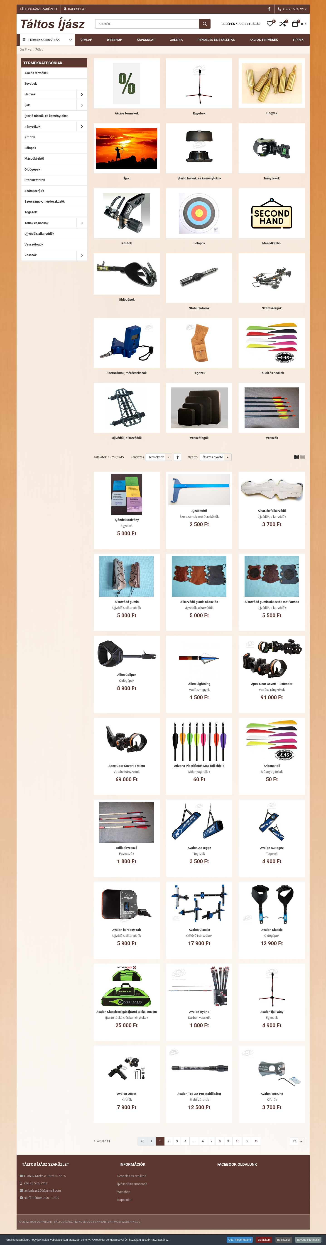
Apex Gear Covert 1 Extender (271, 684)
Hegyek (271, 113)
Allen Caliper (126, 675)
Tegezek (199, 373)
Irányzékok (272, 178)
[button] (270, 24)
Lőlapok (199, 243)
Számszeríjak (272, 308)
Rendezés (137, 457)
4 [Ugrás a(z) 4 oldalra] (185, 1141)
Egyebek (199, 113)
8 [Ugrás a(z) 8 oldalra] (220, 1141)
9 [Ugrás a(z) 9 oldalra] (228, 1141)
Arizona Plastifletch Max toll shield (199, 766)
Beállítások (284, 1239)
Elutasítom (264, 1239)
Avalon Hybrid (199, 1012)
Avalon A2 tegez (199, 848)
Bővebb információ (308, 1239)
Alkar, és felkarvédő (272, 511)
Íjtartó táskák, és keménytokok (199, 178)
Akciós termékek (127, 113)
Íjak (126, 178)
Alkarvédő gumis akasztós (199, 602)
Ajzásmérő (199, 511)
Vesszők (272, 438)
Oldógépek (127, 299)
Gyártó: (193, 457)
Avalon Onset (126, 1094)
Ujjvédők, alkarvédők (127, 438)
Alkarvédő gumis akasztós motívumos (272, 602)
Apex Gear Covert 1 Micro (126, 766)
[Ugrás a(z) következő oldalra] (247, 1141)
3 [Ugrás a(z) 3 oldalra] (177, 1141)
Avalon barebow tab (126, 930)
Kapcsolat (77, 9)
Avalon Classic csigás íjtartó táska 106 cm (126, 1012)
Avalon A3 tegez (272, 848)
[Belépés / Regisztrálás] (241, 24)
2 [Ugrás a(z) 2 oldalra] (168, 1141)
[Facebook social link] (269, 9)
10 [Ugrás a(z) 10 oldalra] (237, 1141)
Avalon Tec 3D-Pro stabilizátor (199, 1094)
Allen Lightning (199, 684)
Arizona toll (272, 766)
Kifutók (126, 243)
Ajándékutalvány (127, 520)
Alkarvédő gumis (127, 602)
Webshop (123, 1192)
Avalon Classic (199, 930)
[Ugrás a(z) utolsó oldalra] (256, 1141)
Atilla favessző (126, 848)
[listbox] (159, 457)
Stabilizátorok (199, 308)
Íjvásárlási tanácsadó (132, 1184)
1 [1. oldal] (160, 1141)
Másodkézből (272, 243)
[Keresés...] (205, 24)
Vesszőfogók (199, 438)
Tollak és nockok (272, 373)
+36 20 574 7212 (294, 9)
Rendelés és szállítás (131, 1176)
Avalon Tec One (272, 1094)
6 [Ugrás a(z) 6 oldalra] (203, 1141)
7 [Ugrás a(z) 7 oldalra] (211, 1141)
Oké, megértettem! (239, 1239)
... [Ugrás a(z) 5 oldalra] (194, 1141)
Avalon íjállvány (271, 1012)
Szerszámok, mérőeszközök (127, 373)
